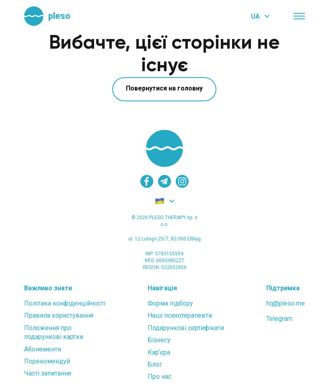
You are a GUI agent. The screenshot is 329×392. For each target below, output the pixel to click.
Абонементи (42, 349)
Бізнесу (159, 340)
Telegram (279, 318)
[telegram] (164, 181)
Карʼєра (159, 352)
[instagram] (182, 181)
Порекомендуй (47, 361)
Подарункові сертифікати (186, 328)
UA (255, 16)
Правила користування (58, 315)
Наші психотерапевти (180, 315)
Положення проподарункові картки (53, 332)
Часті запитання (47, 373)
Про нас (159, 376)
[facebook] (146, 181)
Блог (155, 364)
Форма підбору (170, 303)
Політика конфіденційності (64, 303)
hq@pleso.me (285, 303)
